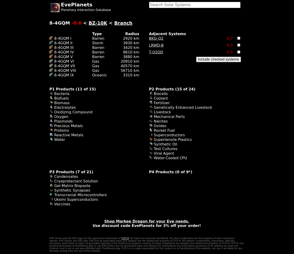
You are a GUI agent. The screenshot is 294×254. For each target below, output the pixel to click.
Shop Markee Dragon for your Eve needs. (146, 221)
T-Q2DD (156, 52)
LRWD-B (156, 45)
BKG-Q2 (156, 38)
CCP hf (125, 238)
